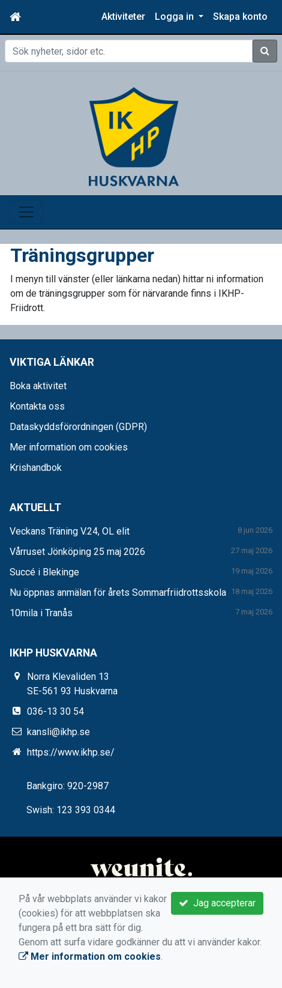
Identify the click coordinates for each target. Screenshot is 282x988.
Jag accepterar (217, 903)
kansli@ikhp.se (58, 732)
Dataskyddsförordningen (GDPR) (78, 426)
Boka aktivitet (38, 386)
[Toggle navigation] (26, 212)
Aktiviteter (123, 16)
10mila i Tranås (41, 613)
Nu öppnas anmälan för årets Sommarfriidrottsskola (118, 592)
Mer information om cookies (69, 447)
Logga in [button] (175, 16)
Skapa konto (240, 16)
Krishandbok (36, 467)
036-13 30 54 (55, 711)
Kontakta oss (37, 406)
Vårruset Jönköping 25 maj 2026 (77, 551)
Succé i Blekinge (44, 572)
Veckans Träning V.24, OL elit (70, 531)
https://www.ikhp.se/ (71, 752)
